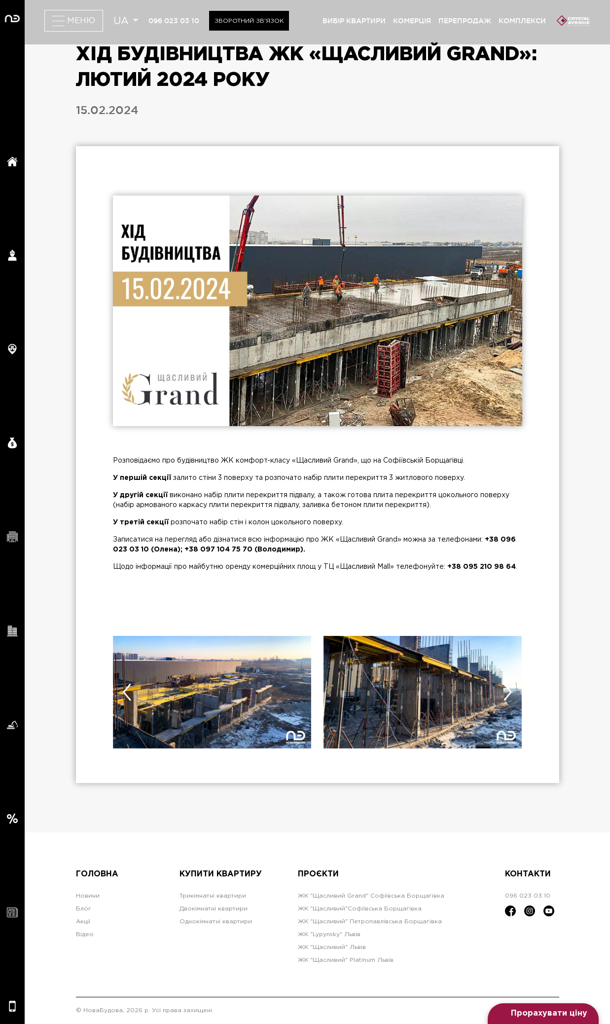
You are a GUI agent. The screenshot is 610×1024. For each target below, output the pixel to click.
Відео (85, 934)
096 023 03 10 (173, 21)
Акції (83, 921)
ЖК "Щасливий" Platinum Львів (346, 960)
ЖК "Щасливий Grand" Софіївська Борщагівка (371, 896)
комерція (412, 21)
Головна (97, 874)
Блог (83, 908)
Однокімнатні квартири (215, 921)
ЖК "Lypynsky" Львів (329, 934)
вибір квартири (354, 21)
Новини (88, 896)
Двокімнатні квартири (213, 908)
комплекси (522, 21)
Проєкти (318, 874)
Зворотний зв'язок (249, 21)
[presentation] (127, 692)
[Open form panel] (543, 1013)
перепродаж (464, 21)
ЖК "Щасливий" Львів (332, 947)
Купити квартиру (220, 874)
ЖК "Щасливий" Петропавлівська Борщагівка (370, 921)
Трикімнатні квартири (212, 896)
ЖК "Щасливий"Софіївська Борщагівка (360, 908)
